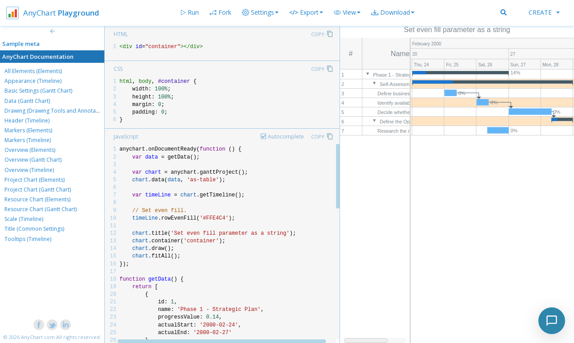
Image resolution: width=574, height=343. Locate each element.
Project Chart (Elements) (34, 180)
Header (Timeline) (26, 120)
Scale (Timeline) (23, 219)
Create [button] (544, 12)
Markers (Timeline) (27, 140)
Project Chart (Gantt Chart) (37, 189)
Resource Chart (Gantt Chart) (40, 209)
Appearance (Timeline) (33, 81)
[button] (347, 12)
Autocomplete (286, 136)
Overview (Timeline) (29, 170)
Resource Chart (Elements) (37, 199)
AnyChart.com (38, 337)
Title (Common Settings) (34, 229)
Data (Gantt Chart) (27, 101)
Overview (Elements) (29, 150)
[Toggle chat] (551, 320)
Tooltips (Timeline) (27, 239)
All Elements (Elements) (33, 71)
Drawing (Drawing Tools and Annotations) (57, 110)
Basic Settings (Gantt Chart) (38, 90)
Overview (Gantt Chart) (33, 159)
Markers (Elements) (28, 130)
